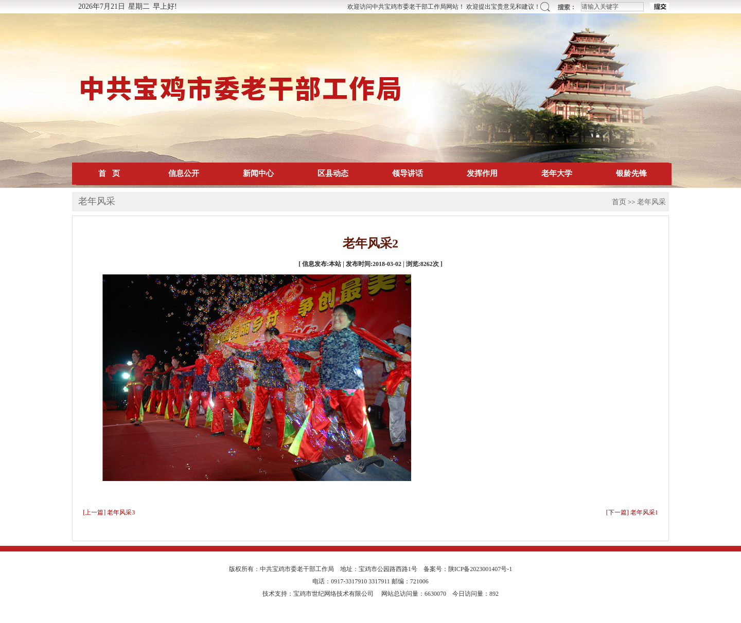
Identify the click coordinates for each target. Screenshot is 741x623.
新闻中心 (258, 173)
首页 (619, 202)
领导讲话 (407, 173)
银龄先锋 (631, 173)
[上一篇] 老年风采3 (109, 512)
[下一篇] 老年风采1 (632, 512)
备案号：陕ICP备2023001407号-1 (468, 569)
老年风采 (651, 202)
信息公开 (183, 173)
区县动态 (332, 173)
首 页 (108, 173)
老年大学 (556, 173)
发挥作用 (482, 173)
